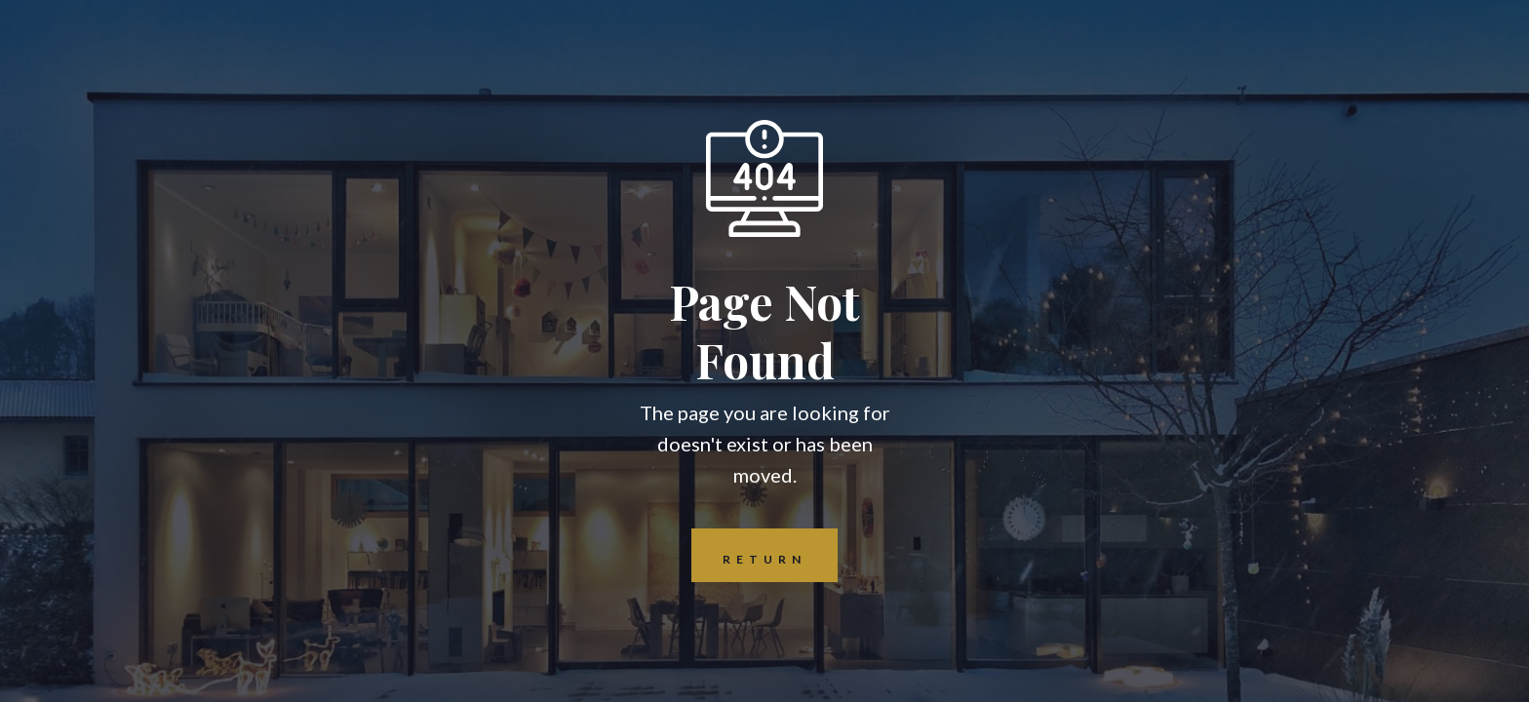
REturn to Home (748, 555)
